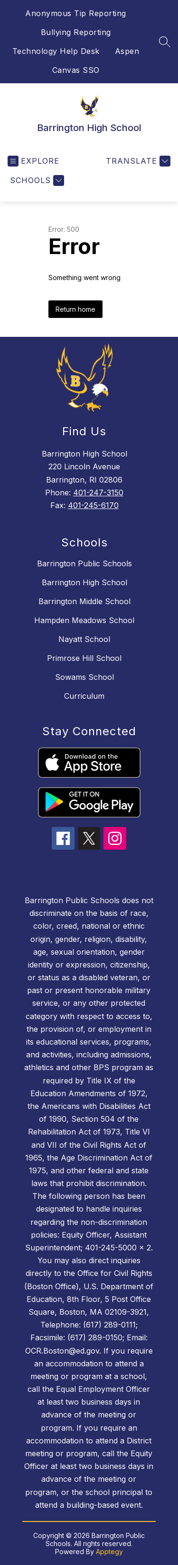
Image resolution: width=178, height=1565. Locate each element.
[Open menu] (33, 161)
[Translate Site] (136, 161)
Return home (75, 309)
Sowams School (84, 677)
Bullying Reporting (76, 32)
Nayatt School (84, 639)
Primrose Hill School (84, 658)
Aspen (127, 51)
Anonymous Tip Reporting (75, 13)
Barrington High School (84, 582)
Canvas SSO (76, 70)
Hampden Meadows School (84, 620)
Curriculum (84, 696)
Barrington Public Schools (84, 563)
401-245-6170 (93, 505)
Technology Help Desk (56, 51)
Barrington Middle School (84, 601)
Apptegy (109, 1551)
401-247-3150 (98, 492)
